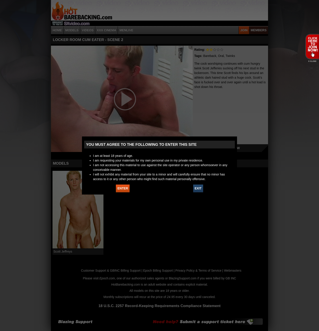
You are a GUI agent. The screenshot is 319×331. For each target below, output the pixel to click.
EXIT (198, 188)
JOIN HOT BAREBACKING (312, 46)
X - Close (312, 61)
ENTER (122, 188)
